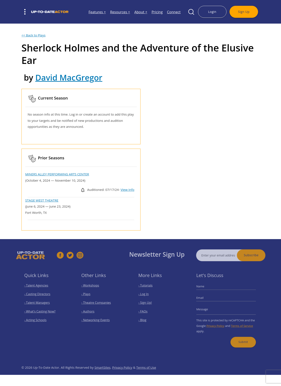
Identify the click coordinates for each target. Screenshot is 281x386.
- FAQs (145, 311)
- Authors (90, 311)
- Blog (145, 318)
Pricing (157, 11)
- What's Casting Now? (40, 311)
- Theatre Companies (97, 304)
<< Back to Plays (33, 35)
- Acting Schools (37, 318)
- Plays (88, 296)
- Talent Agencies (37, 289)
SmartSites (102, 374)
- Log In (146, 296)
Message (206, 309)
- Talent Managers (38, 304)
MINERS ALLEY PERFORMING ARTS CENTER (57, 174)
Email (204, 299)
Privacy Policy (217, 323)
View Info (127, 189)
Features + (97, 11)
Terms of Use (146, 374)
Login (212, 12)
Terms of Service (239, 323)
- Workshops (92, 289)
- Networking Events (97, 318)
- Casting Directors (38, 296)
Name (204, 289)
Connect (174, 11)
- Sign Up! (147, 304)
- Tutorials (148, 289)
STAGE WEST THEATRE (42, 200)
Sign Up (243, 12)
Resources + (120, 11)
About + (140, 11)
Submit (241, 337)
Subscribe (258, 255)
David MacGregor (68, 77)
